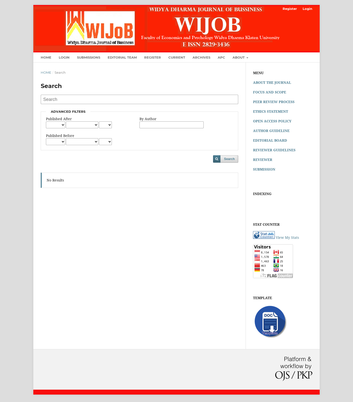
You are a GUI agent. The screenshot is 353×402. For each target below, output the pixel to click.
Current (176, 57)
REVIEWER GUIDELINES (274, 150)
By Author (148, 118)
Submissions (88, 57)
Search (229, 159)
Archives (201, 57)
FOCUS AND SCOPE (269, 92)
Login (64, 57)
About (239, 57)
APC (221, 57)
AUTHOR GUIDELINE (271, 130)
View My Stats (287, 237)
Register (152, 57)
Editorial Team (122, 57)
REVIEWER (262, 159)
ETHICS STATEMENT (270, 111)
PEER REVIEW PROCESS (273, 101)
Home (46, 57)
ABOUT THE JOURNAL (272, 82)
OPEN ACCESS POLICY (272, 121)
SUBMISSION (264, 169)
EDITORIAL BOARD (270, 140)
